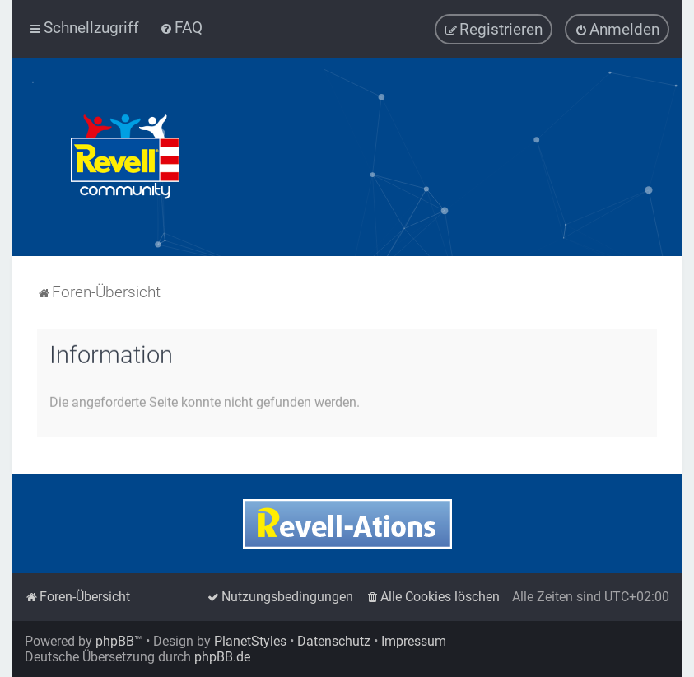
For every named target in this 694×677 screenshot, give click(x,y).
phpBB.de (222, 657)
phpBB (114, 641)
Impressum (413, 641)
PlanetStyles (250, 641)
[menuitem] (181, 27)
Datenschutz (333, 641)
